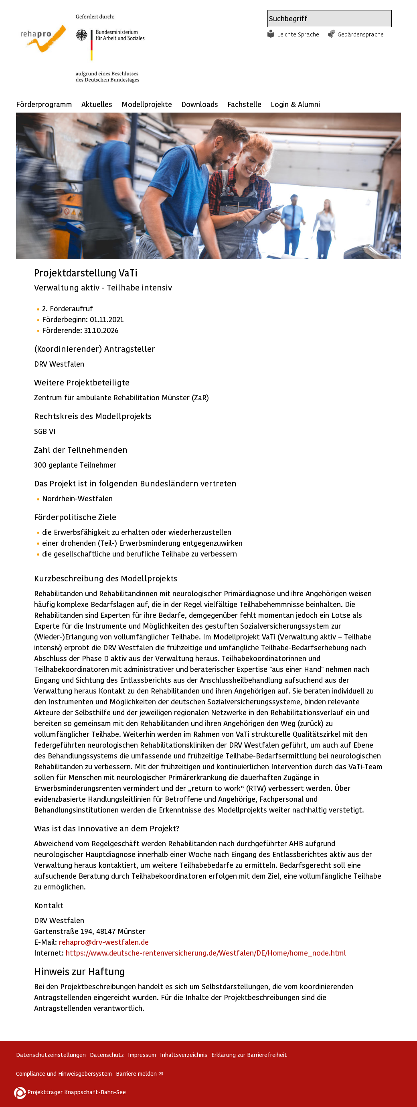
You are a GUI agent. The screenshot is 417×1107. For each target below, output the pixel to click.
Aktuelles (96, 104)
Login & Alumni (295, 104)
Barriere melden (139, 1073)
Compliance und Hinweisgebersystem (64, 1073)
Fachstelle (244, 104)
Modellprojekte (146, 104)
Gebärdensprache (361, 34)
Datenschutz (107, 1054)
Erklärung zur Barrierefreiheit (249, 1054)
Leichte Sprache (298, 34)
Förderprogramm (44, 104)
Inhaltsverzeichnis (183, 1054)
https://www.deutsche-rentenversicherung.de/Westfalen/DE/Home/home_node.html (206, 952)
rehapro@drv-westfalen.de (104, 942)
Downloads (199, 104)
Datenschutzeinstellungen (51, 1054)
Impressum (142, 1054)
